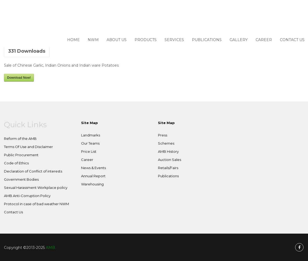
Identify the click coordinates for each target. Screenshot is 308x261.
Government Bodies (21, 179)
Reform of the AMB (20, 138)
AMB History (168, 151)
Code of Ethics (16, 163)
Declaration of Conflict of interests (33, 171)
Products (146, 39)
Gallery (239, 39)
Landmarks (90, 135)
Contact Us (292, 39)
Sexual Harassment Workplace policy (35, 187)
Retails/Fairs (168, 168)
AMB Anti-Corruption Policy (27, 196)
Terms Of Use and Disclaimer (28, 147)
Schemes (166, 143)
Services (174, 39)
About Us (117, 39)
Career (264, 39)
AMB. (51, 247)
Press (162, 135)
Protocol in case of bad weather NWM (36, 204)
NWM (93, 39)
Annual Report (93, 176)
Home (73, 39)
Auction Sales (169, 159)
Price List (88, 151)
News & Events (93, 168)
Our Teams (90, 143)
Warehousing (92, 184)
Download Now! (19, 78)
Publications (207, 39)
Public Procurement (21, 155)
